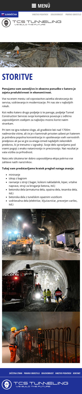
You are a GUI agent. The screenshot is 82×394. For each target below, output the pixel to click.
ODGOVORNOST (57, 14)
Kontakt (76, 373)
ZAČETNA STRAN (15, 373)
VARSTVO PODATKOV (40, 14)
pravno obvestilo (73, 14)
